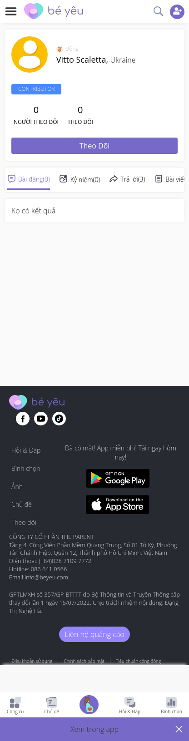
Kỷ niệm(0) (85, 179)
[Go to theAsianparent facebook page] (23, 418)
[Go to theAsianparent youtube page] (41, 418)
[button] (94, 729)
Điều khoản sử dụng (31, 661)
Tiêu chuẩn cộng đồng (138, 661)
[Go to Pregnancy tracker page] (89, 705)
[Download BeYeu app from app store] (117, 506)
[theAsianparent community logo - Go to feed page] (53, 12)
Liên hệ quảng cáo (94, 634)
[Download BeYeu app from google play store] (117, 479)
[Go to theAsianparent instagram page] (59, 418)
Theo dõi (95, 146)
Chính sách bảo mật (84, 661)
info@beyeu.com (46, 577)
